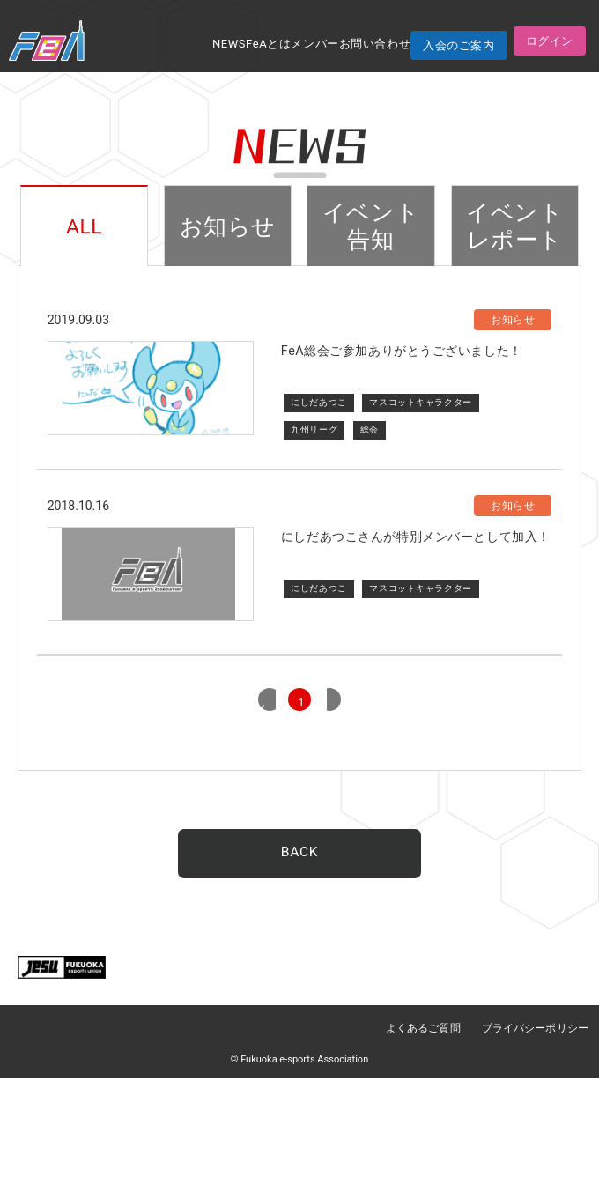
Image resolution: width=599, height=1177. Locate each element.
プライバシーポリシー (535, 1127)
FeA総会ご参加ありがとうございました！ (401, 352)
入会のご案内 (458, 45)
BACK (299, 953)
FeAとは (268, 43)
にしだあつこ (318, 403)
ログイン (549, 41)
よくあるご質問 (425, 1127)
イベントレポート (515, 227)
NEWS (229, 43)
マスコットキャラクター (421, 403)
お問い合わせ (374, 43)
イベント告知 (370, 227)
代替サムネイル (151, 647)
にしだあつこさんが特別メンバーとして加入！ (416, 586)
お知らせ (227, 226)
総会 (369, 429)
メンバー (315, 43)
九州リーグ (314, 429)
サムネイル (151, 414)
